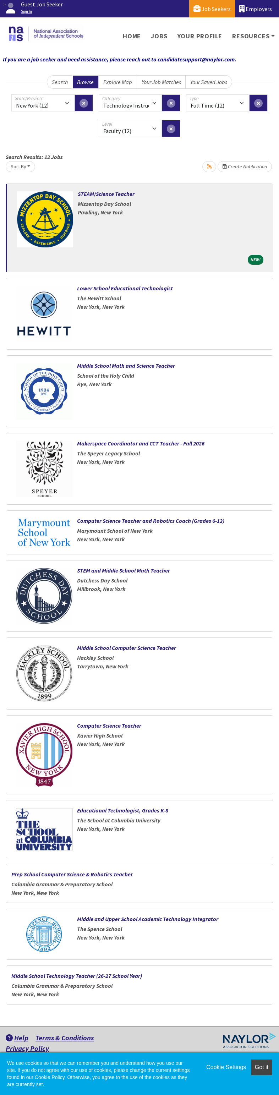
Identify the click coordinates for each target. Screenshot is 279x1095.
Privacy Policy (27, 1048)
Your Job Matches (161, 82)
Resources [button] (250, 36)
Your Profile (200, 36)
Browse (85, 82)
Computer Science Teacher (109, 725)
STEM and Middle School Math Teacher (123, 570)
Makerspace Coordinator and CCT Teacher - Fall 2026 (140, 443)
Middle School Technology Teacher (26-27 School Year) (76, 975)
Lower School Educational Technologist (125, 288)
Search (60, 82)
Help (17, 1037)
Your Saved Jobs (208, 82)
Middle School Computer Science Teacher (126, 647)
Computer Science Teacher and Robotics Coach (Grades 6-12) (150, 520)
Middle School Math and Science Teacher (126, 365)
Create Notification (245, 166)
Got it (261, 1067)
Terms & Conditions (64, 1037)
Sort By (18, 166)
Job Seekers (212, 8)
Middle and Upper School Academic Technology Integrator (147, 918)
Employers (255, 8)
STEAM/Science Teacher (106, 193)
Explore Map (117, 82)
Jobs (159, 36)
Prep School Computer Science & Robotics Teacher (72, 874)
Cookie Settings (226, 1067)
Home (132, 36)
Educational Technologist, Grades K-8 (122, 810)
